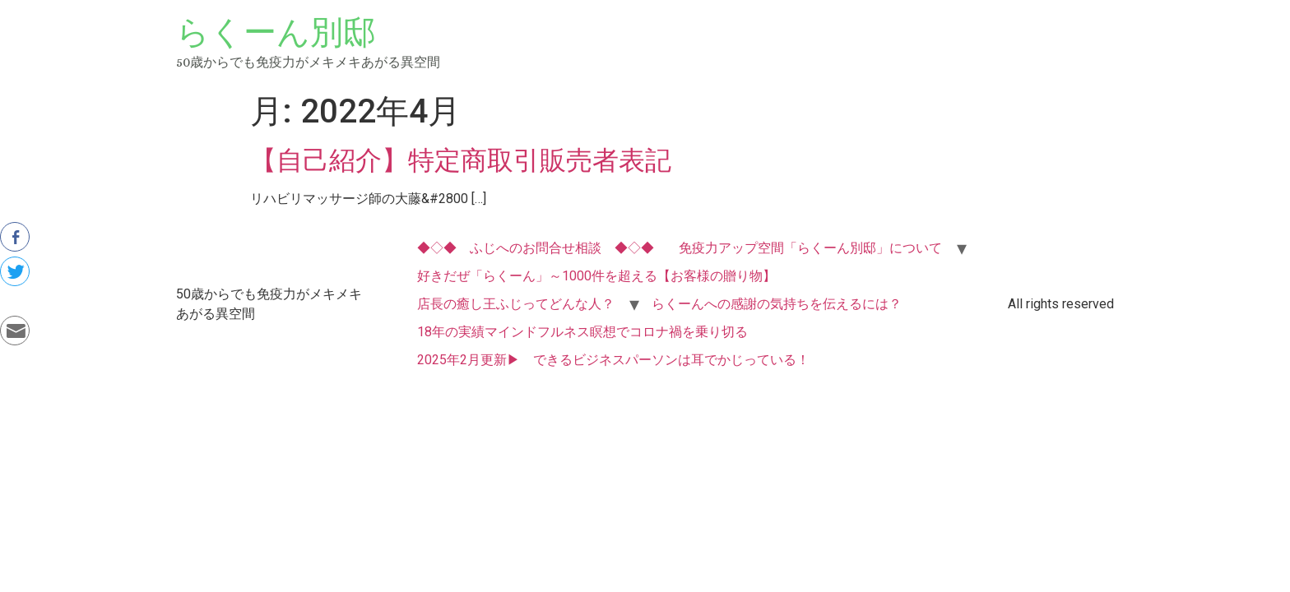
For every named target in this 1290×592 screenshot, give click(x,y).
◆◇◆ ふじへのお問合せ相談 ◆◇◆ (535, 248)
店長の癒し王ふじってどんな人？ (516, 304)
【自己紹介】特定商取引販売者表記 (460, 160)
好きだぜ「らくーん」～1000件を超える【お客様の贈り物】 (596, 276)
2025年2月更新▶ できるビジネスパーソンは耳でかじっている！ (613, 360)
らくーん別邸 (276, 32)
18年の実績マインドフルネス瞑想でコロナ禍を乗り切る (582, 332)
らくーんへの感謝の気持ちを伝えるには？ (777, 304)
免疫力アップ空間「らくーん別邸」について (810, 248)
